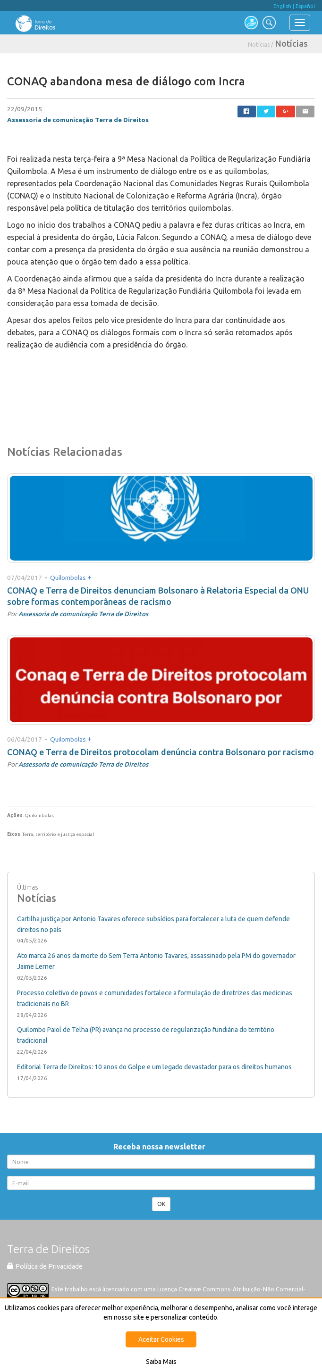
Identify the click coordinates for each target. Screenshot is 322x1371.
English (282, 6)
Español (305, 6)
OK (161, 1204)
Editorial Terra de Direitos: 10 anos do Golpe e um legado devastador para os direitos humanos (154, 1067)
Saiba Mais (161, 1361)
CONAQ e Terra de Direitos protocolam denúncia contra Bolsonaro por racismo (160, 752)
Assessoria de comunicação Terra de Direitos (78, 120)
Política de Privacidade (45, 1266)
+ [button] (89, 577)
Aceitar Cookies (161, 1339)
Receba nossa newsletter (161, 1146)
